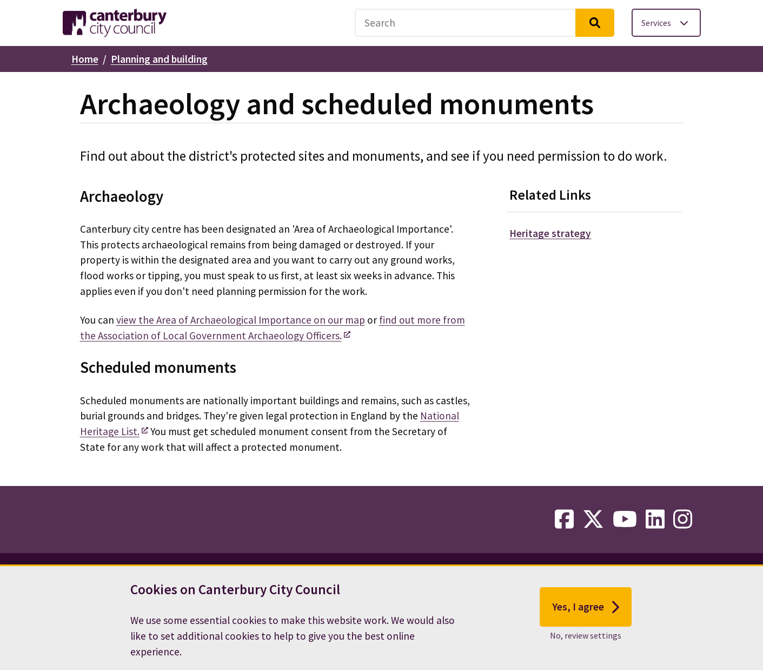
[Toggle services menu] (666, 23)
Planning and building (159, 58)
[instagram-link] (682, 519)
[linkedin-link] (655, 519)
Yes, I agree (586, 615)
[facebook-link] (564, 519)
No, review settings (585, 643)
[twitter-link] (593, 519)
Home (84, 58)
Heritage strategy (550, 233)
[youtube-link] (625, 519)
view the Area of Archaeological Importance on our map (240, 319)
